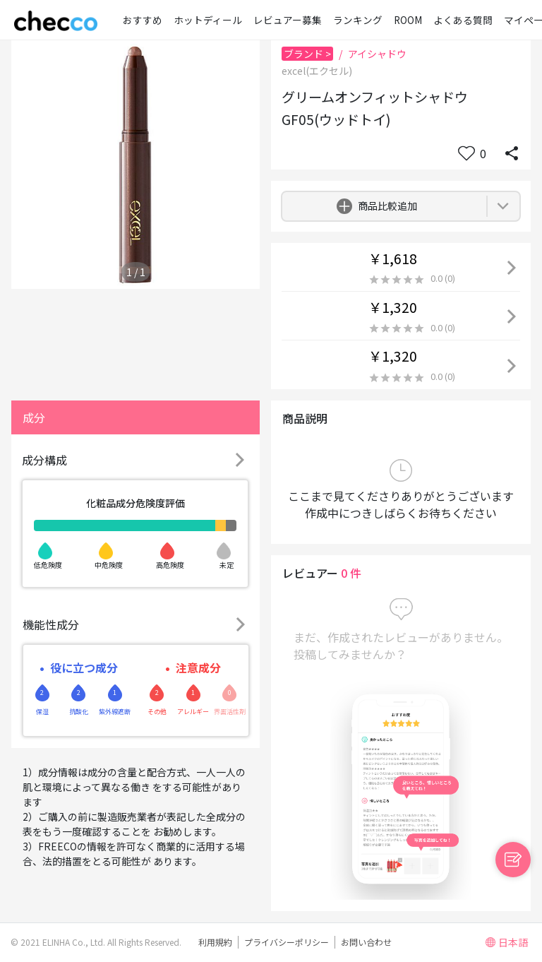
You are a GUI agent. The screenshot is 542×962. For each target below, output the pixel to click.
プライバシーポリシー (286, 942)
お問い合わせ (366, 942)
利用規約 (215, 942)
